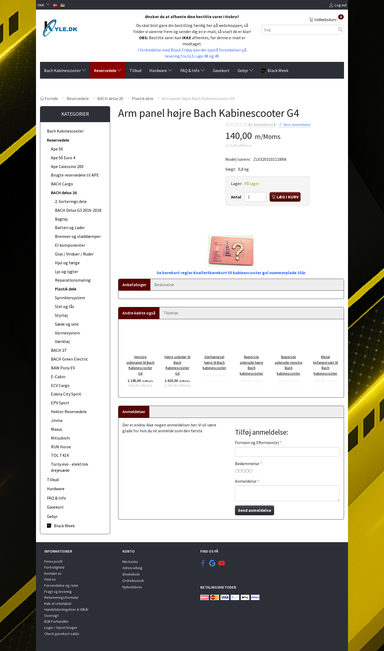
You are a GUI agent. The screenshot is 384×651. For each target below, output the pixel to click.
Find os (50, 579)
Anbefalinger (134, 284)
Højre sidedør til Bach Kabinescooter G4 (177, 365)
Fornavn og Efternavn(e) (257, 442)
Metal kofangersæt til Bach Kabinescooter (325, 365)
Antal (236, 196)
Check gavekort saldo (61, 633)
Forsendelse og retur (61, 585)
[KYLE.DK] (60, 27)
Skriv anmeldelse (296, 124)
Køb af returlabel (57, 603)
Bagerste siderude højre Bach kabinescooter (251, 365)
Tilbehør (170, 312)
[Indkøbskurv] (326, 19)
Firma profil (53, 561)
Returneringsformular (61, 597)
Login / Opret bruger (60, 627)
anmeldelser (262, 124)
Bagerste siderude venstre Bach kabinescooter (288, 365)
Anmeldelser (133, 411)
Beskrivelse (164, 284)
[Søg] (340, 29)
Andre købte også (138, 312)
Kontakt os (53, 573)
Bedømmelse (247, 463)
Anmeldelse (246, 481)
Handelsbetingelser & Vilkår (66, 609)
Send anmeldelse (254, 510)
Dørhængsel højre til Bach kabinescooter (214, 362)
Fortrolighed (54, 567)
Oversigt (51, 615)
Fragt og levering (58, 591)
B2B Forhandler (56, 621)
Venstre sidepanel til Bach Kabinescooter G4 (140, 365)
